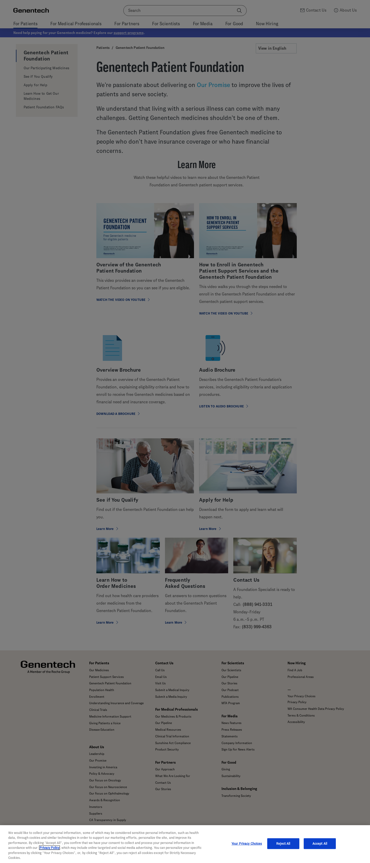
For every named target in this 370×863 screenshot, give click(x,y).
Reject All (283, 843)
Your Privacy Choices (247, 843)
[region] (185, 844)
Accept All (319, 843)
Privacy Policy (49, 847)
